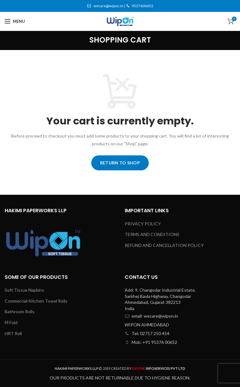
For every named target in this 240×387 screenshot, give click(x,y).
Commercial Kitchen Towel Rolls (36, 301)
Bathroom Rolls (19, 311)
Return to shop (120, 162)
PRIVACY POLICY (143, 223)
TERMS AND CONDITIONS (152, 234)
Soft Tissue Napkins (24, 290)
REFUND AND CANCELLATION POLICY (164, 245)
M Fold (11, 322)
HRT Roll (13, 333)
